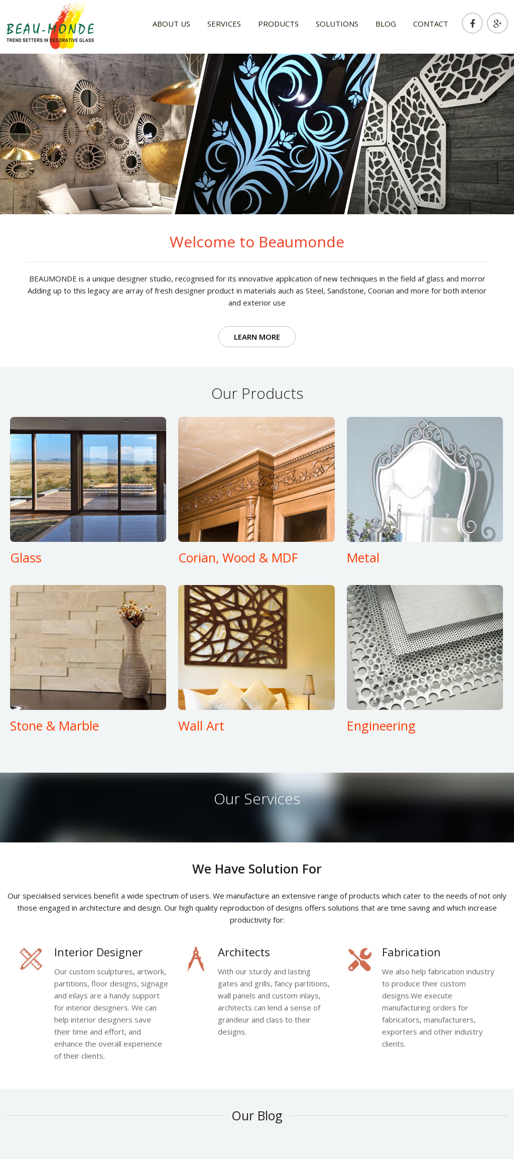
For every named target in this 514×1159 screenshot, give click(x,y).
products (278, 24)
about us (171, 24)
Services (224, 24)
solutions (337, 24)
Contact (430, 24)
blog (385, 24)
